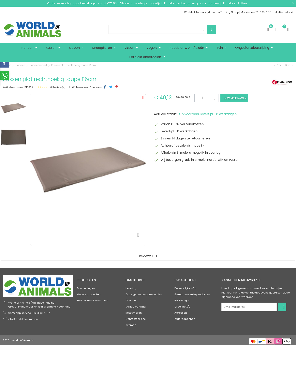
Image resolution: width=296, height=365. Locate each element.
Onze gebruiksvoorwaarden (144, 294)
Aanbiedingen (86, 288)
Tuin (222, 48)
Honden (30, 48)
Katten (54, 48)
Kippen (77, 48)
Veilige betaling (136, 307)
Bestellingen (182, 300)
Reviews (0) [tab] (148, 256)
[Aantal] (206, 98)
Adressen (180, 313)
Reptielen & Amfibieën (190, 48)
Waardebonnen (184, 319)
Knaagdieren (105, 48)
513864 (28, 87)
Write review (79, 87)
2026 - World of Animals (18, 340)
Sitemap (131, 325)
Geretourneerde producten (192, 294)
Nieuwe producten (88, 294)
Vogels (155, 48)
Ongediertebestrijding (255, 48)
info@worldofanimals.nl (23, 319)
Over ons (131, 300)
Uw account (185, 280)
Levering (131, 288)
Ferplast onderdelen (148, 57)
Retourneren (134, 313)
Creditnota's (182, 307)
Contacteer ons (136, 319)
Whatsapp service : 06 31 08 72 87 (28, 313)
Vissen (132, 48)
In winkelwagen (235, 98)
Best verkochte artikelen (92, 300)
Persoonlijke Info (185, 288)
